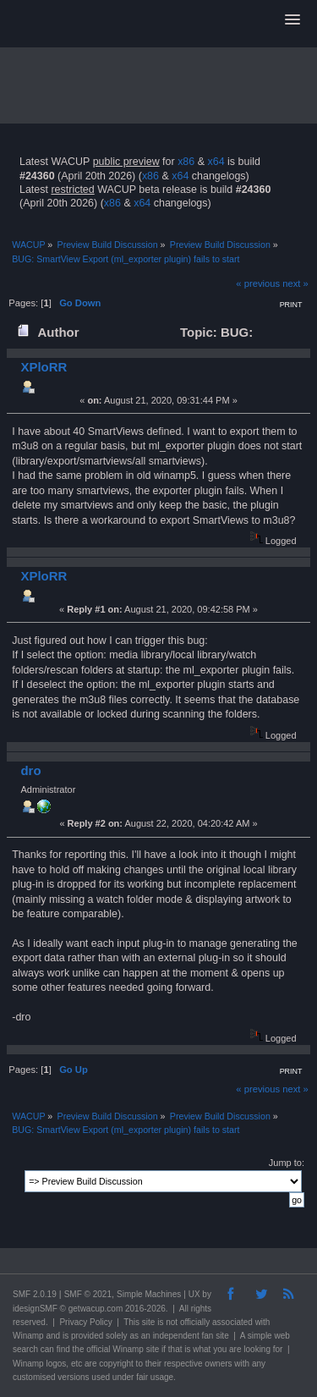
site (149, 1322)
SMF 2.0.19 (35, 1294)
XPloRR (43, 367)
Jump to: (286, 1163)
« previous (258, 283)
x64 (215, 162)
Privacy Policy (85, 1322)
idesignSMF (35, 1308)
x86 (186, 162)
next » (295, 283)
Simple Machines (149, 1294)
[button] (292, 20)
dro (30, 770)
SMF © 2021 (88, 1294)
